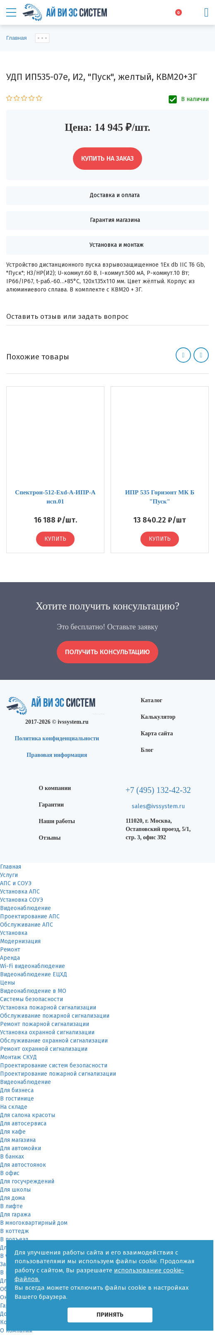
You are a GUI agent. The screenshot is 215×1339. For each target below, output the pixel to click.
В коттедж (14, 1231)
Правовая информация (57, 755)
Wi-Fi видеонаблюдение (32, 966)
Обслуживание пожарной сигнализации (54, 1015)
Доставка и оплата (115, 195)
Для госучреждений (27, 1181)
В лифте (11, 1206)
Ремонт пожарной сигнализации (44, 1024)
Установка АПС (20, 891)
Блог (147, 750)
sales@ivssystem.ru (158, 806)
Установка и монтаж (116, 244)
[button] (183, 355)
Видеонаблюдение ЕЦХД (33, 974)
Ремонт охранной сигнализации (43, 1048)
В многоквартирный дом (34, 1222)
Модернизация (20, 941)
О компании (55, 788)
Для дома (12, 1198)
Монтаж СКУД (18, 1057)
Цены (7, 982)
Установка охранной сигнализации (47, 1032)
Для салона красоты (27, 1115)
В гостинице (17, 1098)
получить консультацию (107, 652)
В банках (12, 1156)
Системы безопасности (31, 999)
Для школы (15, 1189)
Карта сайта (157, 733)
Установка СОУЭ (21, 899)
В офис (9, 1173)
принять (110, 1314)
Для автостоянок (23, 1164)
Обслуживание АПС (26, 924)
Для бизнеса (17, 1090)
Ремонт (10, 949)
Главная (10, 866)
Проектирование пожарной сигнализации (58, 1073)
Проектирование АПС (30, 916)
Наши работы (57, 821)
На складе (13, 1106)
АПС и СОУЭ (15, 883)
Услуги (9, 875)
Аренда (10, 957)
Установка (13, 933)
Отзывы (50, 838)
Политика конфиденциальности (56, 738)
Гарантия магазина (115, 220)
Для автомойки (20, 1148)
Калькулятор (158, 717)
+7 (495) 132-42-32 (158, 790)
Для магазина (18, 1140)
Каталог (151, 700)
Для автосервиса (23, 1123)
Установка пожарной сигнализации (48, 1007)
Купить (55, 538)
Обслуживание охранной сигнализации (54, 1040)
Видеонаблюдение (25, 908)
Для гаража (15, 1214)
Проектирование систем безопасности (53, 1065)
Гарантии (51, 805)
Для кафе (13, 1131)
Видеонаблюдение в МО (33, 991)
